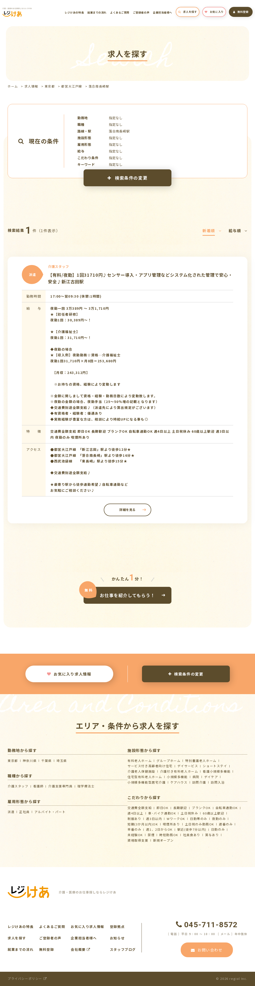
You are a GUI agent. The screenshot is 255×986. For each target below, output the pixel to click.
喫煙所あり (171, 824)
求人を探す (187, 12)
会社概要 (80, 949)
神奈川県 (30, 760)
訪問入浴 (218, 782)
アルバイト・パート (50, 811)
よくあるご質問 (119, 12)
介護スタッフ (18, 786)
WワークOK (176, 818)
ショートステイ (215, 766)
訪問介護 (199, 782)
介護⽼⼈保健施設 (141, 771)
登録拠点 (117, 926)
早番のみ (134, 829)
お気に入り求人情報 (69, 674)
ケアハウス (179, 782)
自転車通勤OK (227, 807)
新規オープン (163, 840)
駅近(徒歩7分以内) (191, 829)
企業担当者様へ (162, 12)
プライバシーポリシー (27, 978)
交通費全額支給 (140, 807)
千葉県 (46, 760)
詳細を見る (127, 509)
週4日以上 (135, 813)
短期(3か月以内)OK (143, 824)
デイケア (211, 777)
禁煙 (151, 835)
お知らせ (117, 938)
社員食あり (191, 835)
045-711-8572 (207, 924)
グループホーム (168, 760)
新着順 (212, 230)
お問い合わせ (206, 950)
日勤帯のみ (198, 818)
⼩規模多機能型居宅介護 (147, 782)
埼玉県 (62, 760)
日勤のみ (218, 829)
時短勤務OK (168, 835)
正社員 (24, 811)
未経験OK (135, 835)
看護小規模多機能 (217, 771)
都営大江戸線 (71, 86)
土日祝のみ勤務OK (199, 824)
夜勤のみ (219, 818)
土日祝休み (189, 813)
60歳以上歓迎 (213, 813)
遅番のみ (226, 824)
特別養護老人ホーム (200, 760)
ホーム (13, 86)
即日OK (162, 807)
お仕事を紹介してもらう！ (127, 595)
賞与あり (212, 835)
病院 (196, 777)
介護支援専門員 (60, 786)
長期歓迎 (180, 807)
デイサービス (187, 766)
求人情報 (31, 86)
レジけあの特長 (74, 12)
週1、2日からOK (159, 829)
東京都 (50, 86)
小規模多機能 (177, 777)
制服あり (134, 818)
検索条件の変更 (127, 178)
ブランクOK (201, 807)
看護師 (38, 786)
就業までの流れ (97, 12)
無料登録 (241, 12)
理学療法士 (86, 786)
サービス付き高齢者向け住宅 (150, 766)
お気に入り (214, 12)
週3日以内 (154, 818)
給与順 (238, 230)
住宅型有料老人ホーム (145, 777)
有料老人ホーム (140, 760)
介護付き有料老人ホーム (179, 771)
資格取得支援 (138, 840)
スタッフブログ (123, 949)
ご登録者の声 (141, 12)
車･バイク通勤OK (162, 813)
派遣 (11, 811)
